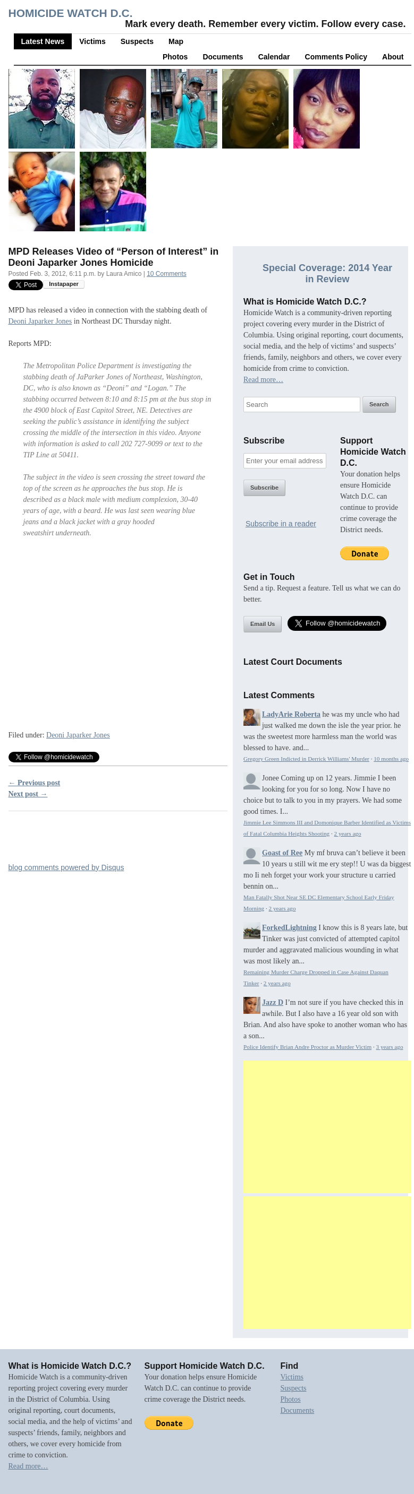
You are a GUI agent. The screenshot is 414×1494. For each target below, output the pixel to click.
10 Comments (167, 273)
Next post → (28, 794)
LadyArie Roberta (291, 714)
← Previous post (35, 783)
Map (175, 41)
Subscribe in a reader (281, 523)
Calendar (274, 57)
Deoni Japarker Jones (40, 321)
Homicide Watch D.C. (71, 13)
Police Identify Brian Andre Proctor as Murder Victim (307, 1047)
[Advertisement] (327, 1127)
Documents (222, 57)
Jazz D (272, 1002)
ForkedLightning (289, 928)
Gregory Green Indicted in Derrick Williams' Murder (306, 758)
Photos (175, 57)
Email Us (262, 624)
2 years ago (347, 833)
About (392, 57)
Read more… (263, 380)
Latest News (43, 41)
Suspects (137, 41)
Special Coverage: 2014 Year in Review (327, 273)
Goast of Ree (282, 853)
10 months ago (391, 758)
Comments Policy (336, 57)
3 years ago (389, 1047)
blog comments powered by (66, 867)
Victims (92, 41)
